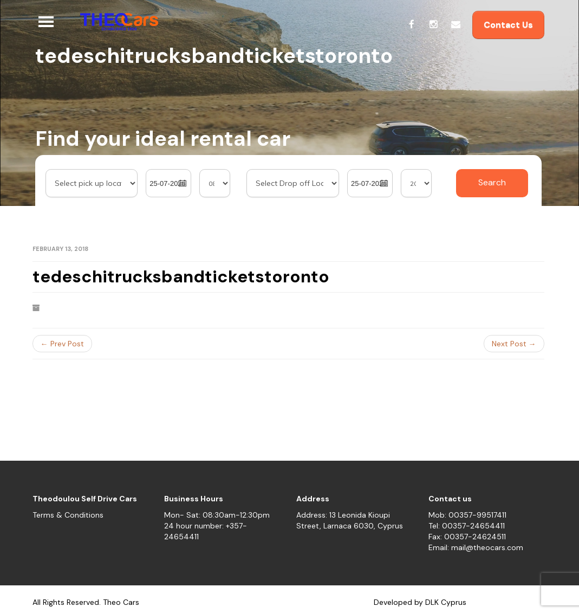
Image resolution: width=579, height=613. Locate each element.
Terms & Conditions (67, 515)
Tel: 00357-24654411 (466, 526)
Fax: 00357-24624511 (467, 536)
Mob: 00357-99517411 (467, 515)
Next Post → (514, 343)
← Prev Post (62, 343)
